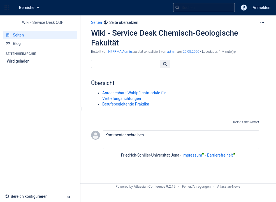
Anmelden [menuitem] (261, 7)
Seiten (96, 22)
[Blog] (40, 43)
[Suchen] (177, 7)
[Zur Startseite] (13, 7)
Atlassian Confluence (149, 187)
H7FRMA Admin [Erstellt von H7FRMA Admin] (120, 52)
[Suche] (124, 64)
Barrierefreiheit (221, 155)
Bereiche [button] (26, 7)
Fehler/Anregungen (196, 187)
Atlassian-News (228, 187)
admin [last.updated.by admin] (171, 52)
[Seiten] (40, 35)
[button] (7, 7)
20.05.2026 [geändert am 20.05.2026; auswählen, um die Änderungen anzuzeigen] (191, 52)
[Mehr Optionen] (262, 22)
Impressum (193, 155)
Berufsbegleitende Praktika (125, 104)
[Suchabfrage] (204, 7)
